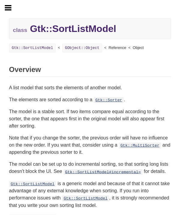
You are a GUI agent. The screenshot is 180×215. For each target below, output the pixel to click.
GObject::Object (82, 48)
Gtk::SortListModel (32, 48)
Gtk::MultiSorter (140, 145)
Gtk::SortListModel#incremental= (103, 172)
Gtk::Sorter (108, 100)
